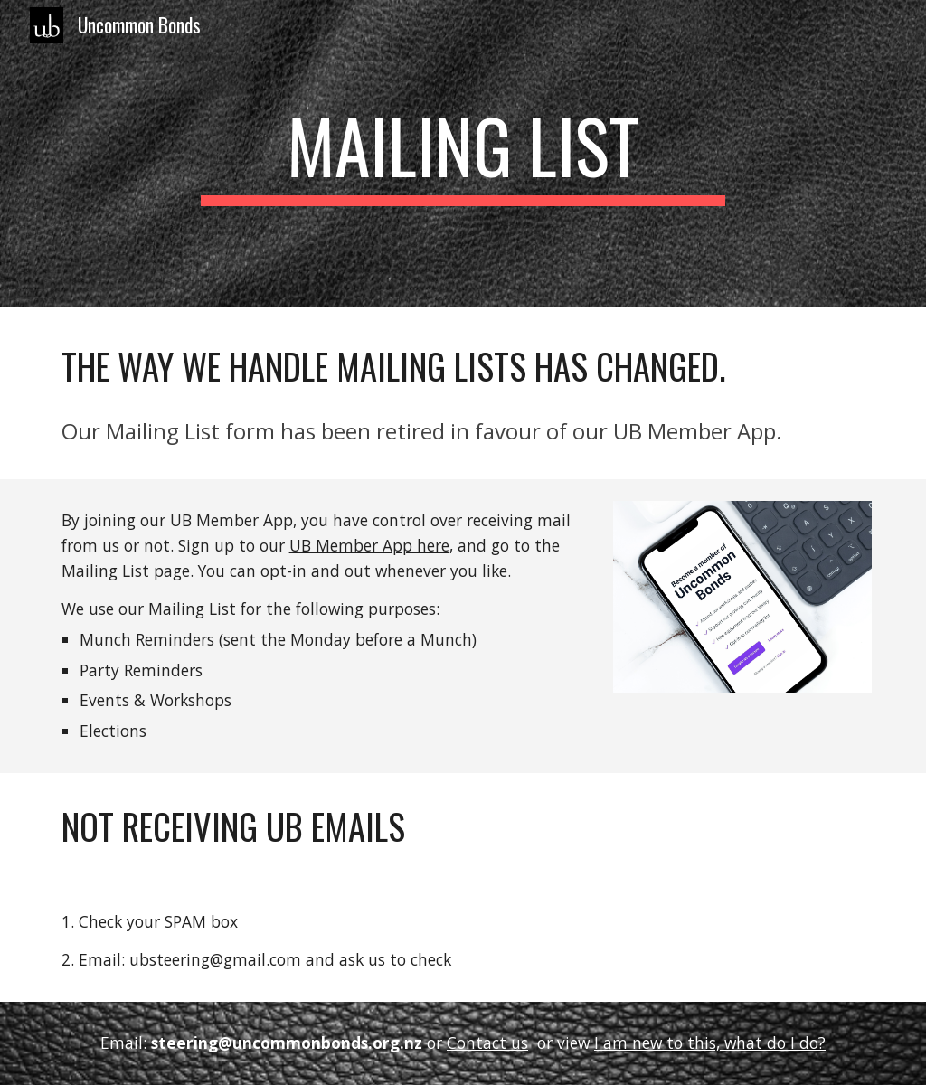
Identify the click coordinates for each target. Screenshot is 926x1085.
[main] (463, 153)
